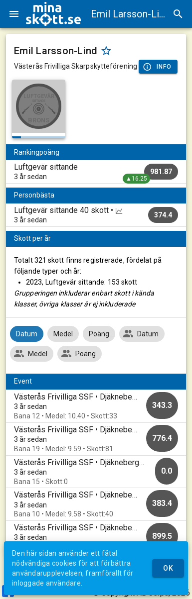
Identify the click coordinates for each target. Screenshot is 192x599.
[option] (96, 406)
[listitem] (96, 171)
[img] (53, 14)
